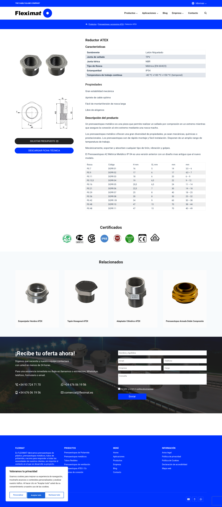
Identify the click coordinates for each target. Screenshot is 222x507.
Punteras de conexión (73, 472)
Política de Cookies (170, 460)
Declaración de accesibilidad (174, 464)
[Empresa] (139, 368)
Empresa (117, 464)
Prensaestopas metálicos (75, 456)
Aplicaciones (118, 456)
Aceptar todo (55, 495)
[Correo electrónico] (188, 499)
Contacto (193, 13)
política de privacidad (145, 389)
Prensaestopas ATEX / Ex (75, 468)
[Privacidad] (119, 389)
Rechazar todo (36, 495)
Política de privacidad (171, 456)
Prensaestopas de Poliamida (76, 452)
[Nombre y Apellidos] (162, 352)
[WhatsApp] (200, 499)
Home (116, 452)
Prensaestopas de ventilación (77, 464)
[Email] (139, 360)
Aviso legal (167, 452)
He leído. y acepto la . (138, 389)
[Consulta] (162, 379)
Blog (165, 13)
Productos (117, 460)
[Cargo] (185, 368)
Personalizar (17, 495)
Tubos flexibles (71, 460)
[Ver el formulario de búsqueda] (204, 13)
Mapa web (166, 468)
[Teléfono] (185, 360)
